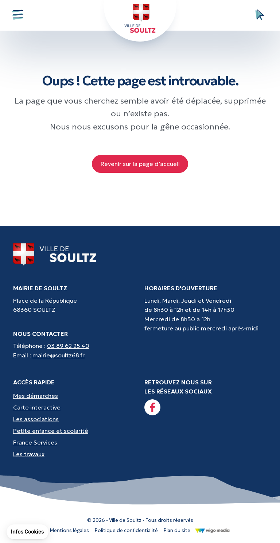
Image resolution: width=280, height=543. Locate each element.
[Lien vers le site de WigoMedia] (212, 529)
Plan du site (177, 530)
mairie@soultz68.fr (58, 355)
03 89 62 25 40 (68, 345)
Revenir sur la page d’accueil (140, 163)
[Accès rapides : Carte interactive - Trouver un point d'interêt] (74, 407)
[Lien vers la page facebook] (152, 407)
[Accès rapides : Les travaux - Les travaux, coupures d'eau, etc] (74, 454)
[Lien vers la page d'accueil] (55, 253)
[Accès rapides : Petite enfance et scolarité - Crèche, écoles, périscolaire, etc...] (74, 431)
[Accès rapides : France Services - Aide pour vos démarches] (74, 442)
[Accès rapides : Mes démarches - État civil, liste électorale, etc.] (74, 396)
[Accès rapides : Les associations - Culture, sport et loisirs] (74, 419)
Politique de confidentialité (126, 530)
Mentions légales (69, 530)
